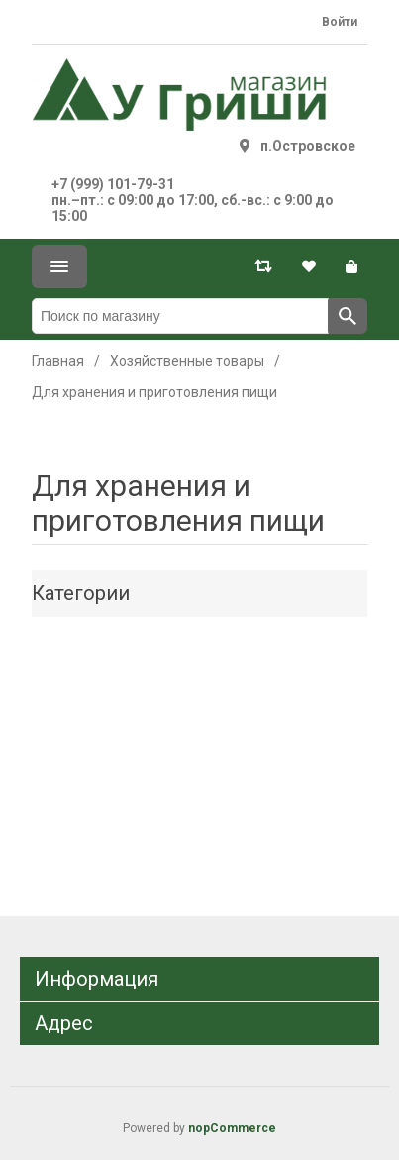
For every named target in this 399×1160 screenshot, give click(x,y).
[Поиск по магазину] (180, 316)
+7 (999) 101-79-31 (112, 184)
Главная (58, 361)
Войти (339, 22)
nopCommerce (232, 1128)
